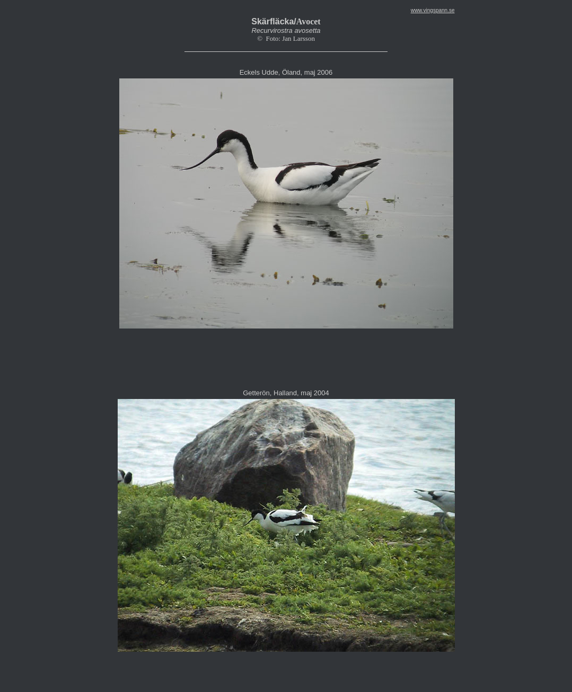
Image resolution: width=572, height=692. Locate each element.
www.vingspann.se (433, 10)
